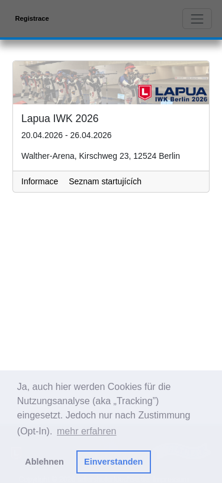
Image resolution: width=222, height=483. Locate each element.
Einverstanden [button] (113, 461)
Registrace (32, 18)
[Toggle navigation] (196, 18)
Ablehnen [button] (44, 461)
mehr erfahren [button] (87, 431)
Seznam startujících (105, 181)
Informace (39, 181)
